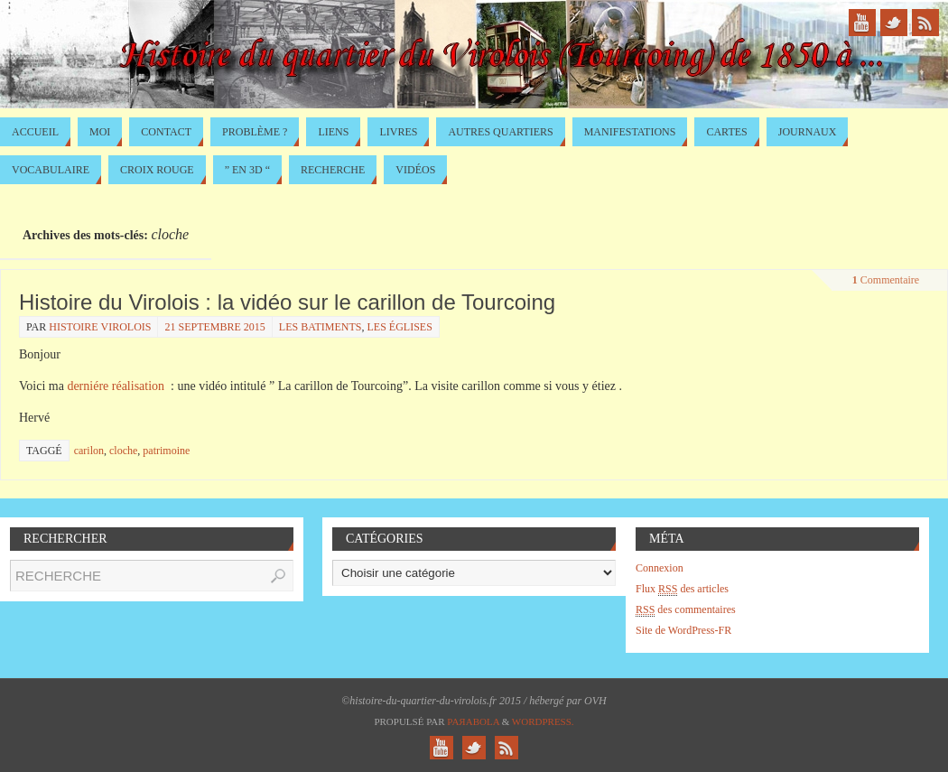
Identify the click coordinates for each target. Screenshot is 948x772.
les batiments (320, 327)
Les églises (399, 327)
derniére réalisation (115, 386)
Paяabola (473, 721)
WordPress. (543, 721)
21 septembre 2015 (214, 327)
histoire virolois (100, 327)
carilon (89, 450)
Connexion (659, 568)
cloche (123, 450)
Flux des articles (682, 589)
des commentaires (686, 610)
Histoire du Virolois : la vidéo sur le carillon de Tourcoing (287, 302)
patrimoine (166, 450)
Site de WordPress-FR (683, 630)
